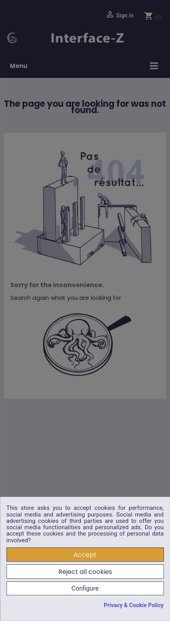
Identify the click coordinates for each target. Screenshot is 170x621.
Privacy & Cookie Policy (134, 605)
